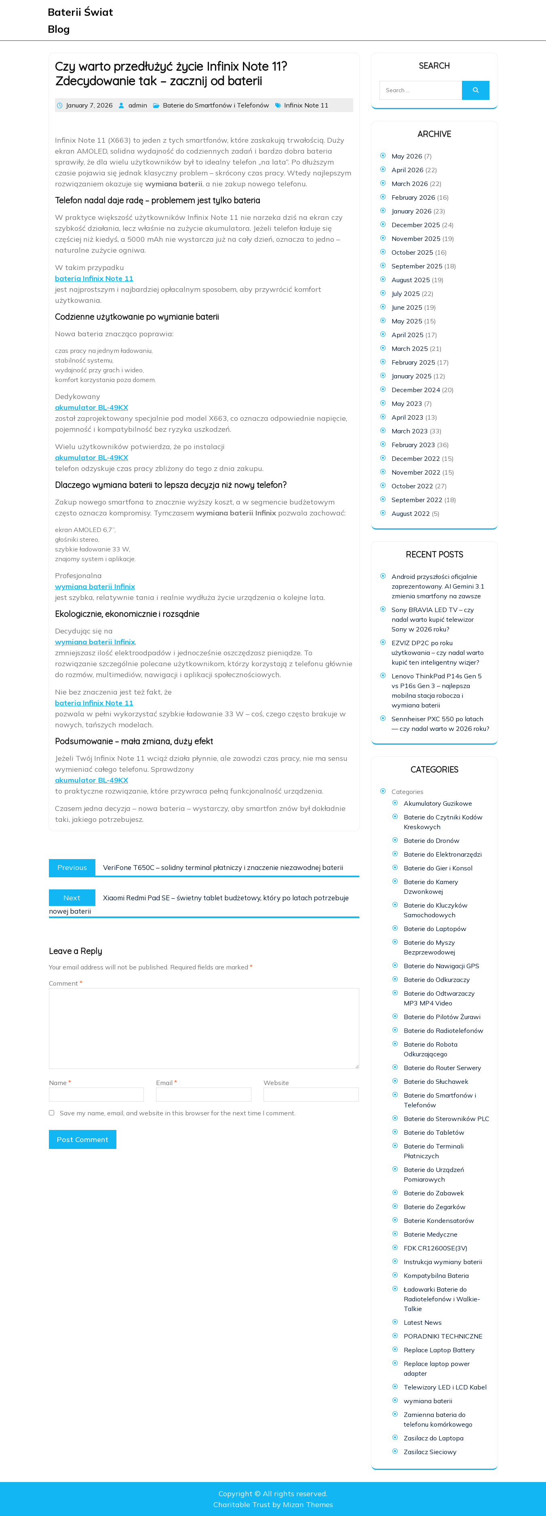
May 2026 (407, 156)
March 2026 (410, 183)
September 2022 (417, 500)
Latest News (423, 1322)
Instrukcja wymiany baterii (443, 1262)
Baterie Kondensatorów (439, 1220)
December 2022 (416, 458)
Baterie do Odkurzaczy (437, 979)
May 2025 (407, 321)
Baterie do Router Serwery (442, 1068)
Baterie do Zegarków (435, 1207)
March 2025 (410, 348)
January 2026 (412, 211)
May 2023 (407, 403)
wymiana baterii (428, 1401)
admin (138, 105)
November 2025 (416, 238)
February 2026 (413, 197)
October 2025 (412, 252)
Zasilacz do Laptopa (434, 1438)
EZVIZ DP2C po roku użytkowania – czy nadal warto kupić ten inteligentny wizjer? (438, 652)
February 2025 (413, 362)
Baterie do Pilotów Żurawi (442, 1017)
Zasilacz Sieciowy (430, 1452)
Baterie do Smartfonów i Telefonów (216, 105)
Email (166, 1083)
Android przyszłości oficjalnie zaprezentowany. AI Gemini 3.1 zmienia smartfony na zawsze (438, 586)
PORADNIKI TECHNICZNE (443, 1336)
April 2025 (408, 335)
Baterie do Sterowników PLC (446, 1119)
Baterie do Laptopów (435, 929)
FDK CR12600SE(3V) (436, 1248)
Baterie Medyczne (430, 1234)
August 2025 (411, 280)
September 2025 (417, 266)
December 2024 (416, 390)
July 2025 (406, 293)
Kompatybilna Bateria (436, 1275)
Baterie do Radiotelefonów (443, 1030)
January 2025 (412, 376)
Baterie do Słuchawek (436, 1081)
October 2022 (412, 486)
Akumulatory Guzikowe (438, 803)
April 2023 (408, 417)
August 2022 (411, 513)
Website (276, 1083)
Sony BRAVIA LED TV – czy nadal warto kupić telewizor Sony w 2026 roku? (433, 619)
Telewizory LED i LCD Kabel (445, 1387)
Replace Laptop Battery (439, 1350)
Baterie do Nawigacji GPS (441, 966)
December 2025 (416, 225)
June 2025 (407, 307)
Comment (65, 983)
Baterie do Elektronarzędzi (443, 854)
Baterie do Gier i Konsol (438, 868)
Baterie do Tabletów (434, 1132)
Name (60, 1083)
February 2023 (413, 445)
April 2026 (408, 170)
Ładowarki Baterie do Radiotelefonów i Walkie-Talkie (442, 1299)
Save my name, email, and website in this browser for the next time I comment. (177, 1113)
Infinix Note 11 (306, 105)
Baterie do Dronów (432, 840)
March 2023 (410, 431)
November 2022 (416, 472)
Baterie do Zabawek (434, 1193)
